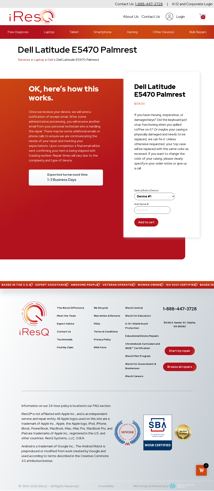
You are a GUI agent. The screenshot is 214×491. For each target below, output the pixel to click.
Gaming (132, 32)
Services (24, 60)
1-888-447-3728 (149, 4)
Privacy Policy (102, 339)
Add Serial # (141, 204)
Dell (50, 60)
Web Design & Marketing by (164, 486)
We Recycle (101, 307)
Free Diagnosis (18, 32)
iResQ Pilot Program (137, 356)
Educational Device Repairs (142, 335)
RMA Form (100, 347)
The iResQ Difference (70, 307)
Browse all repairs (179, 367)
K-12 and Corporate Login (192, 4)
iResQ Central (134, 307)
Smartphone (103, 32)
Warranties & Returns (107, 315)
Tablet (74, 32)
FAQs (97, 323)
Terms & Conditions (106, 331)
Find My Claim (65, 347)
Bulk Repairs (197, 32)
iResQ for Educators (138, 315)
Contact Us (150, 16)
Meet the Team (66, 315)
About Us (131, 16)
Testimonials (65, 339)
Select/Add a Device (146, 190)
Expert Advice (65, 323)
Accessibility (106, 486)
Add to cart (146, 222)
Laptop (49, 32)
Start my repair (179, 351)
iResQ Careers (134, 376)
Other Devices (163, 32)
